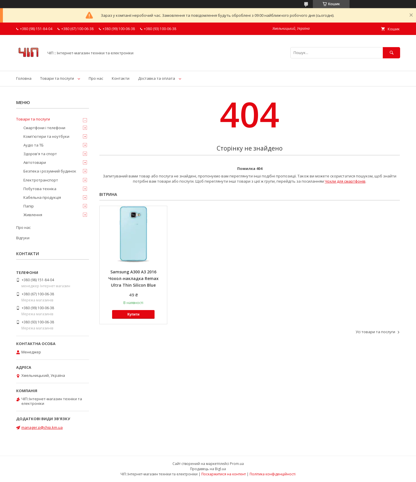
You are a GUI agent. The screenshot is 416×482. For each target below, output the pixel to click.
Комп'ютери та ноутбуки (46, 136)
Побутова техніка (39, 188)
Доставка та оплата (156, 78)
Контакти (120, 78)
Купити (133, 314)
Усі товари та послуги (375, 331)
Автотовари (34, 162)
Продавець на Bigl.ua (208, 468)
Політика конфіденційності (273, 474)
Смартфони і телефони (44, 127)
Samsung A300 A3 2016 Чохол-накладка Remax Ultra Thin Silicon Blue (133, 278)
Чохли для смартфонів (345, 181)
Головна (23, 78)
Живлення (32, 214)
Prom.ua (237, 463)
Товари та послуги (57, 78)
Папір (28, 206)
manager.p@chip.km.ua (42, 427)
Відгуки (22, 237)
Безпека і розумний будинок (49, 171)
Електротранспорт (40, 180)
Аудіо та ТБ (33, 145)
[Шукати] (391, 52)
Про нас (96, 78)
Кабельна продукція (42, 197)
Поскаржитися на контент (223, 474)
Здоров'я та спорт (40, 153)
